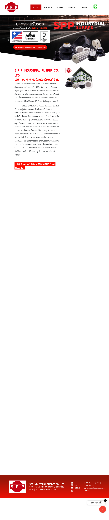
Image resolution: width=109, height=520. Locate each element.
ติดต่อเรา (84, 7)
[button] (8, 40)
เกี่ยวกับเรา (72, 7)
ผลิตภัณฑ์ (48, 7)
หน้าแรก (36, 7)
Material (60, 7)
